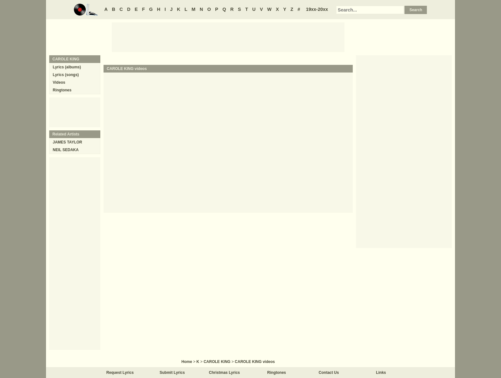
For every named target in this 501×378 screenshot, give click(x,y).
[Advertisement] (228, 36)
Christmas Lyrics (224, 372)
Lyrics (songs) (66, 75)
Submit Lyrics (172, 372)
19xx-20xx (317, 9)
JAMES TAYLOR (67, 142)
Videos (59, 82)
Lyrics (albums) (67, 67)
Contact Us (329, 372)
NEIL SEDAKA (66, 150)
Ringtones (62, 90)
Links (381, 372)
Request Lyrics (120, 372)
